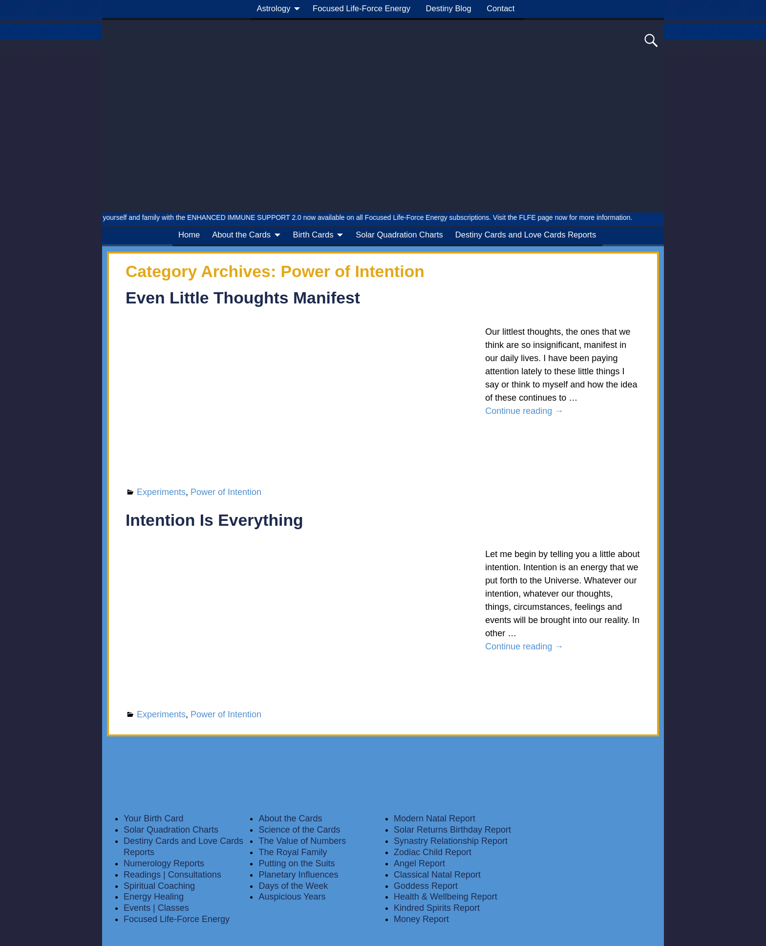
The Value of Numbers (302, 841)
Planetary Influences (298, 875)
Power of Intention (226, 492)
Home (189, 234)
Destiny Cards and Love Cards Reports (525, 234)
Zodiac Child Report (432, 852)
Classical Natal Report (437, 875)
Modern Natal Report (434, 818)
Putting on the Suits (296, 863)
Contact (500, 8)
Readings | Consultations (172, 875)
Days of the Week (293, 886)
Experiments (161, 492)
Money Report (421, 919)
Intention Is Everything (214, 520)
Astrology (273, 8)
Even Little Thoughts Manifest (243, 297)
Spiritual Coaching (159, 886)
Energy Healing (154, 897)
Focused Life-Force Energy (361, 8)
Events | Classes (156, 908)
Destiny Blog (448, 8)
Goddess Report (426, 886)
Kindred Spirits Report (437, 908)
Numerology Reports (164, 863)
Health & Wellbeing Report (445, 897)
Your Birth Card (153, 818)
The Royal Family (292, 852)
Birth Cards (313, 234)
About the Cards (241, 234)
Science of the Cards (299, 830)
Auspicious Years (291, 897)
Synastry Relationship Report (451, 841)
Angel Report (419, 863)
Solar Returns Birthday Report (452, 830)
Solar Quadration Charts (399, 234)
